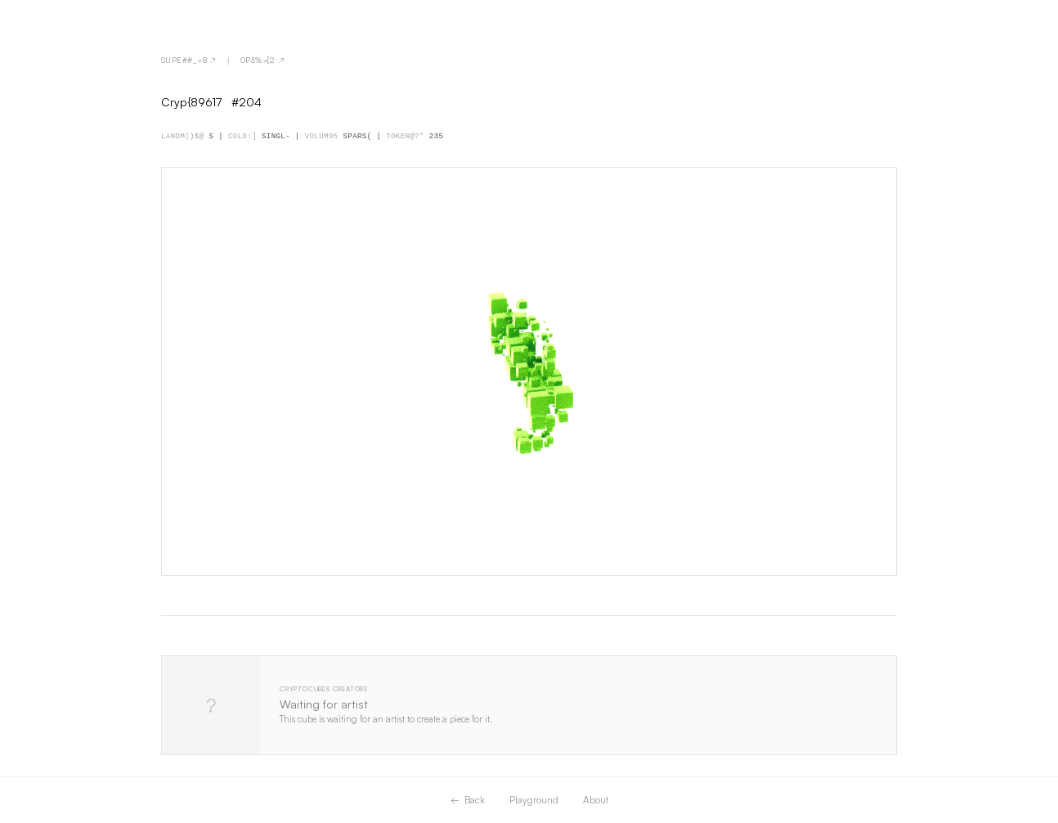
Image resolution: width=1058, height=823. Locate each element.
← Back (468, 800)
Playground (533, 800)
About (595, 800)
